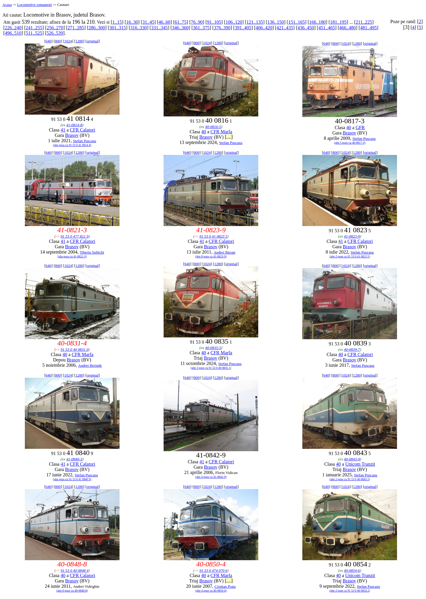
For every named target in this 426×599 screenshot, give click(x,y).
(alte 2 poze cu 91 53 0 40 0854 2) (350, 590)
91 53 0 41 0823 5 (213, 236)
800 (58, 41)
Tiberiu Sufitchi (92, 252)
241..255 (34, 27)
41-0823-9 (352, 236)
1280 (79, 41)
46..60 (164, 22)
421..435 (285, 27)
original (93, 41)
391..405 (243, 27)
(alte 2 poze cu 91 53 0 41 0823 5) (350, 256)
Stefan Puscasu (84, 141)
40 (203, 131)
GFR (360, 127)
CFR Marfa (221, 131)
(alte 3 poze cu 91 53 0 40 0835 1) (211, 367)
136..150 (275, 22)
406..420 (264, 27)
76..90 (197, 22)
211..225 (364, 22)
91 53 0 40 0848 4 (74, 570)
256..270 (55, 27)
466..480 (347, 27)
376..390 (222, 27)
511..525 (34, 33)
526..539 (54, 33)
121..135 (254, 22)
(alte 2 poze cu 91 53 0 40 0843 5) (350, 479)
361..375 (201, 27)
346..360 (180, 27)
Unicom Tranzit (360, 464)
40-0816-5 (213, 126)
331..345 (159, 27)
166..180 (317, 22)
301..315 (117, 27)
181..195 (338, 22)
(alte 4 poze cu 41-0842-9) (211, 476)
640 (48, 41)
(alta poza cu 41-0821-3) (72, 256)
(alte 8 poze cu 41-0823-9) (211, 256)
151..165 (296, 22)
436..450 (306, 27)
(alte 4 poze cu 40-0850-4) (211, 590)
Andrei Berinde (90, 365)
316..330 (138, 27)
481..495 (368, 27)
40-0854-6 (352, 570)
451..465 (326, 27)
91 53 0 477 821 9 (74, 236)
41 (63, 129)
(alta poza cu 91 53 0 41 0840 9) (72, 479)
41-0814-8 (74, 125)
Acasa (7, 4)
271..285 (75, 27)
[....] (229, 137)
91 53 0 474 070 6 (213, 570)
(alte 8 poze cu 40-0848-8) (72, 590)
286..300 (96, 27)
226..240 (13, 27)
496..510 (13, 33)
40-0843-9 (352, 459)
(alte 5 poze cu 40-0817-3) (349, 142)
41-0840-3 (74, 459)
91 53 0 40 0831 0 (74, 349)
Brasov (71, 135)
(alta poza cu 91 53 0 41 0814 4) (72, 145)
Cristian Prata (224, 586)
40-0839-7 (352, 349)
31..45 (148, 22)
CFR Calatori (82, 129)
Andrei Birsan (224, 252)
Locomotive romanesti (34, 4)
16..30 (132, 22)
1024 (68, 41)
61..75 (180, 22)
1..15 (117, 22)
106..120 (233, 22)
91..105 (214, 22)
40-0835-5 (213, 347)
